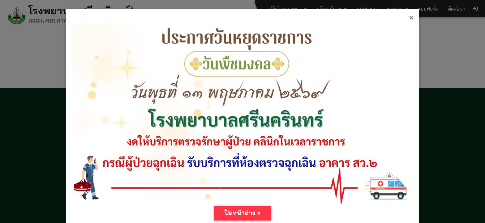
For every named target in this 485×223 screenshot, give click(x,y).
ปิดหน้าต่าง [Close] (243, 212)
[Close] (411, 17)
